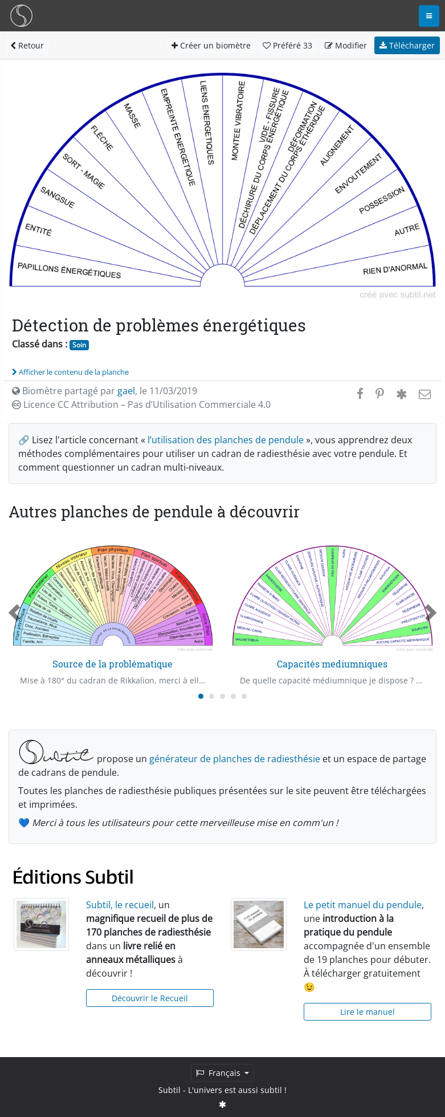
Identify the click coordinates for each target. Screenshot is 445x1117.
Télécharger (407, 45)
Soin (79, 345)
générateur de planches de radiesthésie (234, 758)
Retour (27, 45)
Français (219, 1072)
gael (126, 391)
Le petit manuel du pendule (363, 905)
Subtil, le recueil (120, 905)
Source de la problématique (112, 664)
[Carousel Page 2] (211, 696)
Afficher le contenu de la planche (70, 372)
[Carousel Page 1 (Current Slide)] (200, 696)
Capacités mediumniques (332, 664)
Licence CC (141, 404)
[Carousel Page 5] (244, 696)
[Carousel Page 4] (233, 696)
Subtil (169, 1089)
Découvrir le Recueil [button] (150, 998)
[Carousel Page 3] (222, 696)
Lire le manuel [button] (367, 1011)
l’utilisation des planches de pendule (226, 440)
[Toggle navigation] (429, 16)
